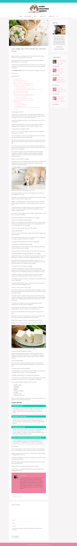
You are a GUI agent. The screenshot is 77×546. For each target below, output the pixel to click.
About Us (43, 16)
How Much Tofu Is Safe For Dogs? (21, 91)
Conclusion (16, 109)
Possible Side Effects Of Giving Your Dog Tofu (23, 100)
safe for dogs (17, 131)
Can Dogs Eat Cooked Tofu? (21, 104)
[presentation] (18, 533)
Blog (36, 16)
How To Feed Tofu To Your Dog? (21, 92)
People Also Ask (17, 101)
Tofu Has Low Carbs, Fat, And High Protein (24, 85)
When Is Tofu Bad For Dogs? (20, 82)
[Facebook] (37, 1)
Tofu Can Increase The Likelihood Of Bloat (24, 95)
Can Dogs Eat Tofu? (18, 79)
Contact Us (51, 16)
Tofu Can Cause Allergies (20, 97)
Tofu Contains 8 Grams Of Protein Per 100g (24, 88)
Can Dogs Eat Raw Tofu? (20, 106)
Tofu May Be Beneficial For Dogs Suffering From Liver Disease (28, 89)
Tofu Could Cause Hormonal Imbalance (23, 98)
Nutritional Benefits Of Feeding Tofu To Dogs (23, 83)
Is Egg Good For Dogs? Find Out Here (18, 496)
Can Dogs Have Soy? (19, 103)
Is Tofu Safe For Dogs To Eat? (20, 80)
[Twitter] (39, 1)
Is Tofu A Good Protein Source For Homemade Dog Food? (27, 107)
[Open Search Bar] (57, 16)
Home (20, 16)
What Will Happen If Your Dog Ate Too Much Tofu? (24, 94)
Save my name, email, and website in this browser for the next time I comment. (27, 529)
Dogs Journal (27, 16)
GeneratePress (46, 544)
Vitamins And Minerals (20, 86)
